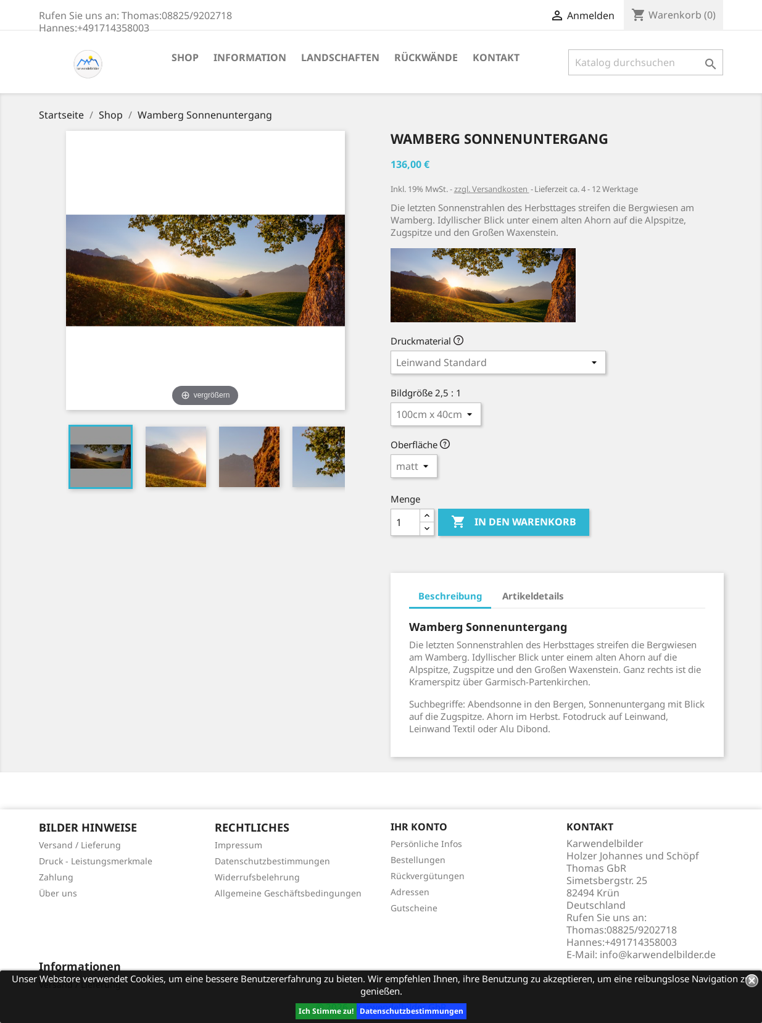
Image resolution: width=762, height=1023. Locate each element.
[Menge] (405, 522)
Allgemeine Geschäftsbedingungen (288, 893)
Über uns (58, 893)
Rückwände (426, 57)
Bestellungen (418, 860)
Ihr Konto (419, 826)
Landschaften (340, 57)
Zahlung (56, 877)
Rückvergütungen (428, 876)
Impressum (238, 845)
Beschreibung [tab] (450, 596)
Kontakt (496, 57)
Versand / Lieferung (80, 845)
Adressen (410, 892)
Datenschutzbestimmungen (411, 1011)
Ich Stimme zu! (326, 1011)
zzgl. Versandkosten (491, 188)
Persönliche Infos (426, 844)
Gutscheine (414, 908)
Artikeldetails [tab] (533, 596)
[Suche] (645, 62)
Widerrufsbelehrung (257, 877)
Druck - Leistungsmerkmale (95, 861)
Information (249, 57)
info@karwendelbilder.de (658, 954)
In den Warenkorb (513, 522)
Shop (185, 57)
